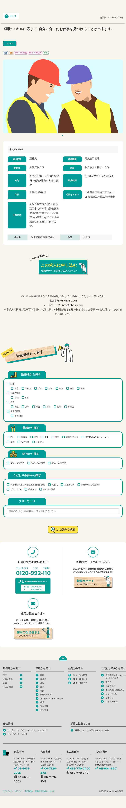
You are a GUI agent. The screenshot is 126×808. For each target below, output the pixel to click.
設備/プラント (72, 437)
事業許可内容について (45, 791)
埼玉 (51, 388)
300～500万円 (17, 463)
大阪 (17, 406)
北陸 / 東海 (15, 393)
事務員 (24, 437)
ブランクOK (16, 489)
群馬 (72, 388)
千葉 (40, 388)
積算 (12, 442)
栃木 (61, 388)
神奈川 (28, 388)
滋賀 (59, 406)
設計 (12, 437)
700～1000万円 (59, 463)
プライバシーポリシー (13, 791)
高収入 (55, 484)
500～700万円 (38, 463)
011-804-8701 (106, 768)
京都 (27, 406)
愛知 (17, 397)
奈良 (38, 406)
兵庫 (49, 406)
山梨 (27, 397)
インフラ (40, 442)
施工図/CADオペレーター (96, 437)
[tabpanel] (63, 96)
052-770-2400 (78, 768)
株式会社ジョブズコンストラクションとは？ (27, 730)
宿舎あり (32, 489)
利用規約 (29, 791)
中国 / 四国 (15, 411)
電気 (57, 437)
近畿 (12, 402)
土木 (47, 437)
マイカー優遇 (49, 489)
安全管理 (25, 442)
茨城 (83, 388)
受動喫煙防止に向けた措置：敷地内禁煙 (28, 484)
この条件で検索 (65, 529)
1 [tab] (63, 136)
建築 (36, 437)
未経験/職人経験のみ (90, 484)
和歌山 (71, 406)
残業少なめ (69, 484)
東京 (17, 388)
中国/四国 (19, 416)
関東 (12, 384)
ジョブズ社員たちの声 (17, 734)
